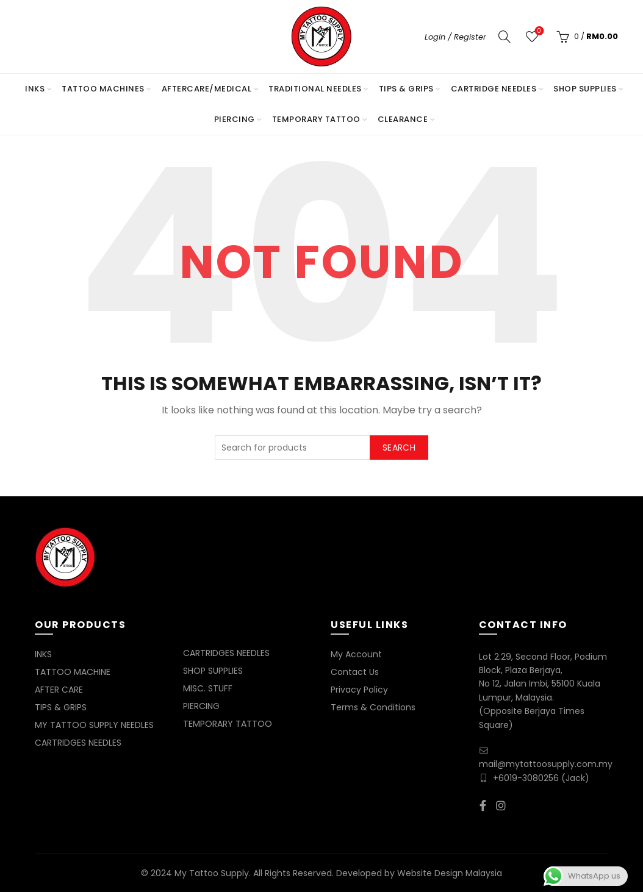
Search (399, 447)
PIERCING (234, 119)
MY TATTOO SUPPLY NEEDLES (94, 725)
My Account (356, 654)
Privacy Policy (359, 689)
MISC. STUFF (207, 688)
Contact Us (355, 672)
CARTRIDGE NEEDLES (494, 89)
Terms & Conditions (373, 707)
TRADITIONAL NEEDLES (315, 89)
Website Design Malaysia (449, 873)
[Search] (504, 36)
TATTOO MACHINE (72, 672)
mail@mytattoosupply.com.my (545, 764)
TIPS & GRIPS (406, 89)
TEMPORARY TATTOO (316, 119)
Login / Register (455, 37)
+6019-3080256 (526, 778)
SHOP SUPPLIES (585, 89)
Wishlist (537, 31)
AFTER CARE (59, 689)
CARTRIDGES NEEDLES (78, 743)
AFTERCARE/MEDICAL (207, 89)
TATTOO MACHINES (103, 89)
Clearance (403, 119)
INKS (35, 89)
